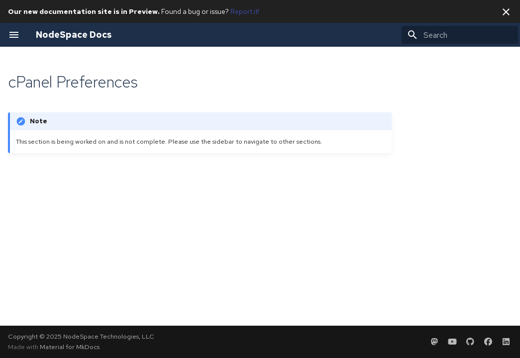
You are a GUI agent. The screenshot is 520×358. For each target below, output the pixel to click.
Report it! (244, 11)
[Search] (460, 35)
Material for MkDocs (70, 347)
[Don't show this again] (506, 12)
